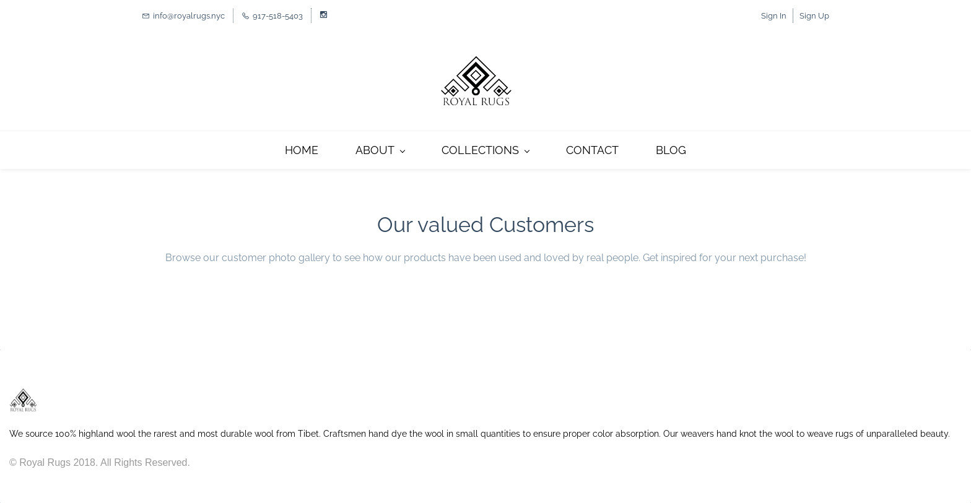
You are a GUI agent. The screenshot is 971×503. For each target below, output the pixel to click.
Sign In (773, 15)
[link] (23, 393)
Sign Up (814, 15)
